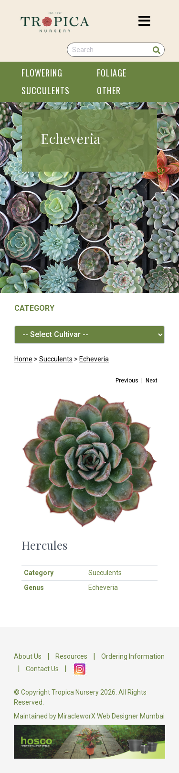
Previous (127, 380)
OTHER (109, 90)
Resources (71, 656)
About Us (28, 656)
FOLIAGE (111, 72)
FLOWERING (42, 72)
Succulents (56, 359)
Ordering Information (133, 656)
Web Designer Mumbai (131, 716)
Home (23, 359)
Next (152, 380)
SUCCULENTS (45, 90)
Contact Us (42, 669)
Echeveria (94, 359)
